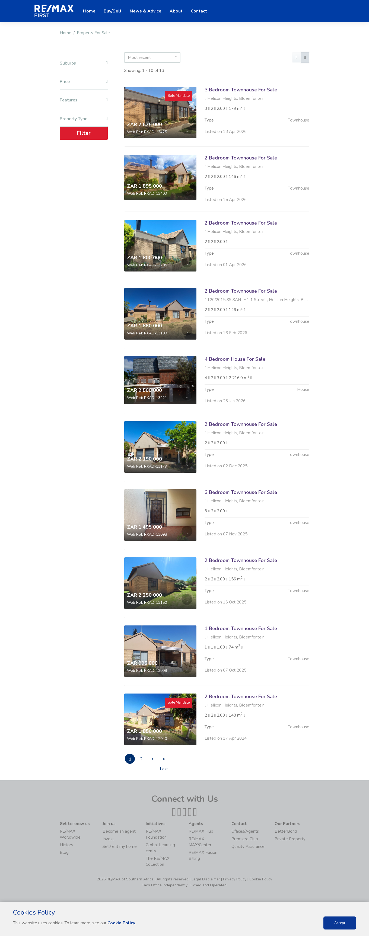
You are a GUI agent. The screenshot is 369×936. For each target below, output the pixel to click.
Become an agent (119, 831)
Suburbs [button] (84, 63)
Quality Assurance (248, 846)
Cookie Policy (260, 879)
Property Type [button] (84, 119)
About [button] (176, 11)
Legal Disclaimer (206, 879)
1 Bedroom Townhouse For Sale (241, 654)
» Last (168, 760)
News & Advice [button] (145, 11)
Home (65, 33)
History (66, 845)
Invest (108, 839)
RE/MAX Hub (201, 831)
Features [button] (84, 100)
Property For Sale (93, 33)
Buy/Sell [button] (113, 11)
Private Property (290, 839)
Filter (84, 133)
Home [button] (89, 11)
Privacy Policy (234, 879)
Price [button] (84, 81)
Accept (339, 923)
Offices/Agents (245, 831)
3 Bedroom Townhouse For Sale (241, 90)
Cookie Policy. (121, 923)
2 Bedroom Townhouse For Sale (241, 158)
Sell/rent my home (120, 846)
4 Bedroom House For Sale (235, 385)
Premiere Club (244, 839)
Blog (64, 852)
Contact (199, 11)
